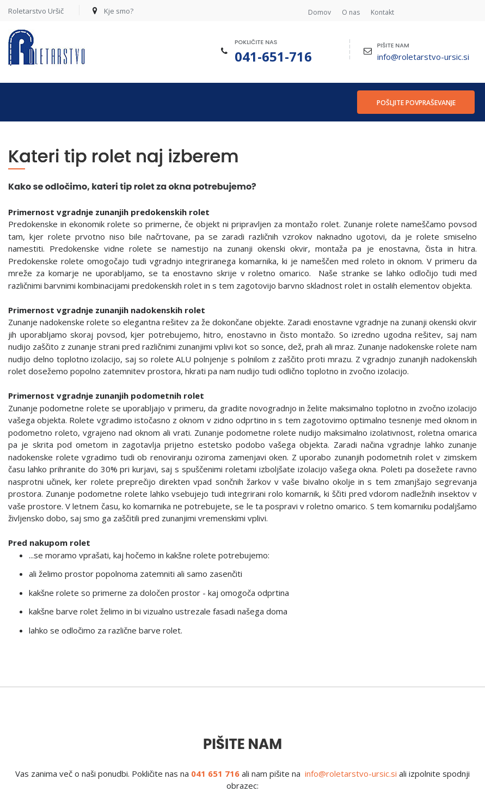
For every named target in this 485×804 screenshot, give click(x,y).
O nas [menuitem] (351, 12)
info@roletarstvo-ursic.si (423, 56)
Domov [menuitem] (319, 12)
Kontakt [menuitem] (382, 12)
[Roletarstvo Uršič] (46, 47)
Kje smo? (118, 11)
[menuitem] (21, 102)
